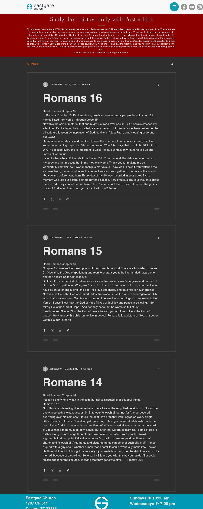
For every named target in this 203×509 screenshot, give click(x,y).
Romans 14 (72, 382)
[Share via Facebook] (44, 198)
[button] (172, 64)
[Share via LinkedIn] (59, 198)
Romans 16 (72, 97)
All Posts (32, 63)
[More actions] (158, 85)
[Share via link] (67, 198)
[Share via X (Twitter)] (52, 198)
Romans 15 (72, 250)
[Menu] (174, 7)
